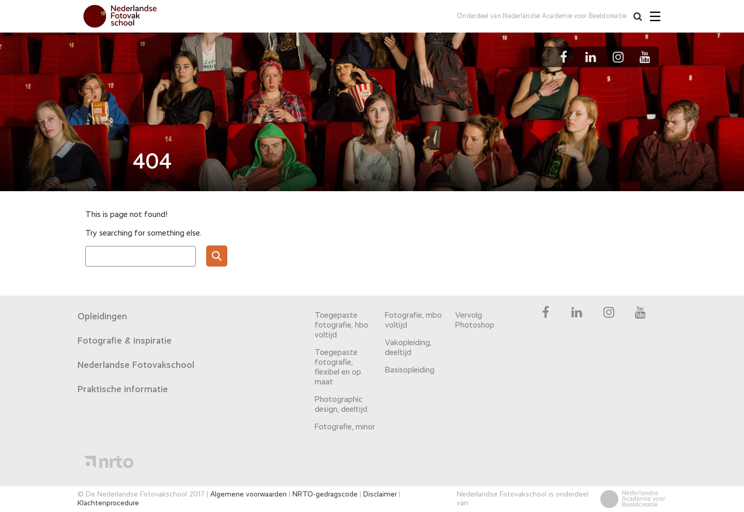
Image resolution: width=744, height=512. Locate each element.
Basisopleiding (410, 370)
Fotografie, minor (345, 427)
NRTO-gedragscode (325, 494)
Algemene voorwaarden (248, 494)
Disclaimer (380, 494)
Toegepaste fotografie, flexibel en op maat (338, 367)
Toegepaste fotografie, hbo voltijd (341, 325)
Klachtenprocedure (108, 503)
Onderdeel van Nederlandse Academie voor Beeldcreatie (540, 16)
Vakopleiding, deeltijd (408, 348)
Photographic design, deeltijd (341, 405)
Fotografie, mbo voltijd (413, 321)
